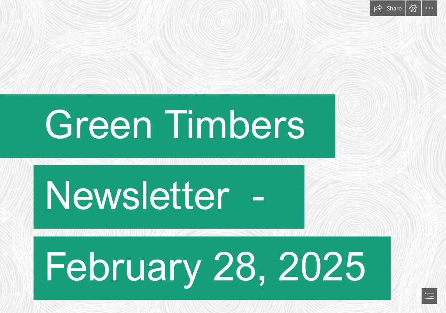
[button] (387, 8)
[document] (223, 156)
